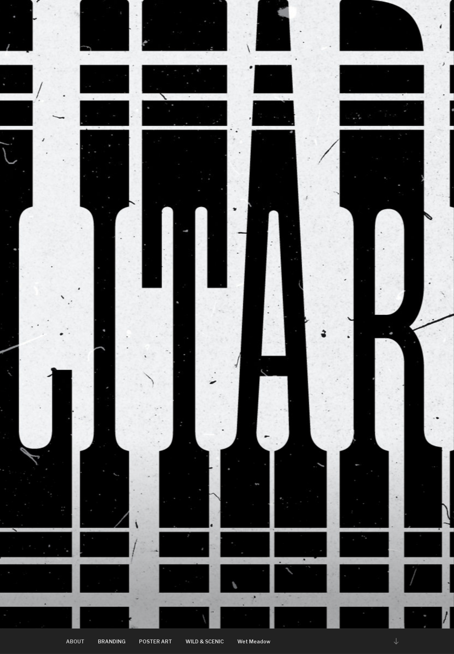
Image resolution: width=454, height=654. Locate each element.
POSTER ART (155, 641)
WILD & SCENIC (205, 641)
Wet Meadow (253, 641)
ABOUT (75, 641)
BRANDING (112, 641)
